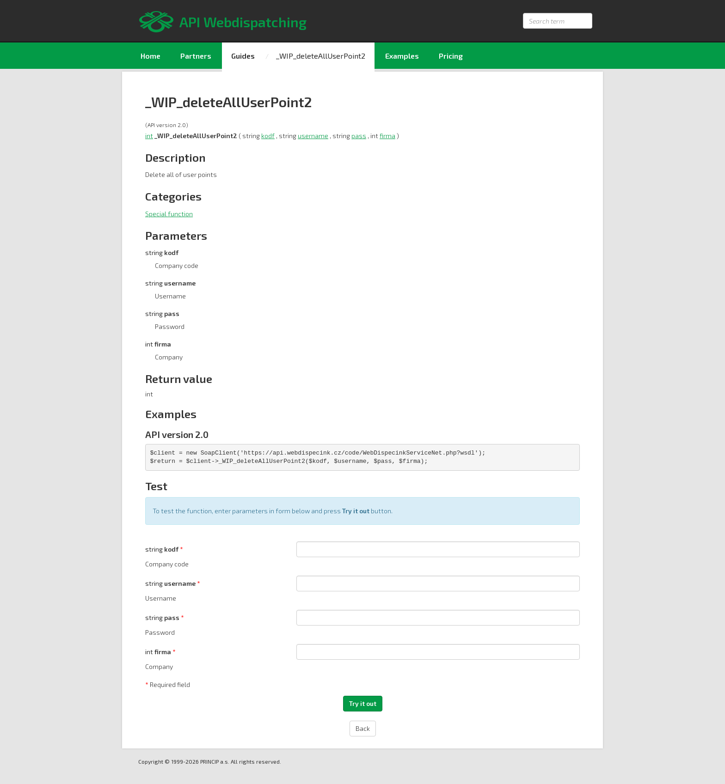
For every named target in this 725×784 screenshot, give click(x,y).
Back (363, 728)
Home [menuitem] (150, 55)
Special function (169, 214)
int (149, 136)
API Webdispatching (243, 21)
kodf (268, 136)
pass (358, 136)
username (313, 136)
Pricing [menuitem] (451, 55)
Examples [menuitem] (402, 55)
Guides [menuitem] (243, 55)
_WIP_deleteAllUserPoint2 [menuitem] (320, 55)
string (162, 549)
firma (387, 136)
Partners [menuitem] (195, 55)
